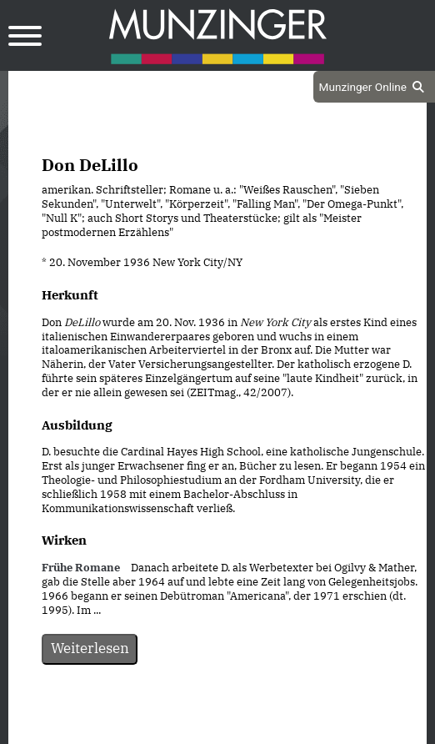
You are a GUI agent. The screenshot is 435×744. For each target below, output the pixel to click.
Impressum (262, 728)
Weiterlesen (90, 648)
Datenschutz (176, 728)
